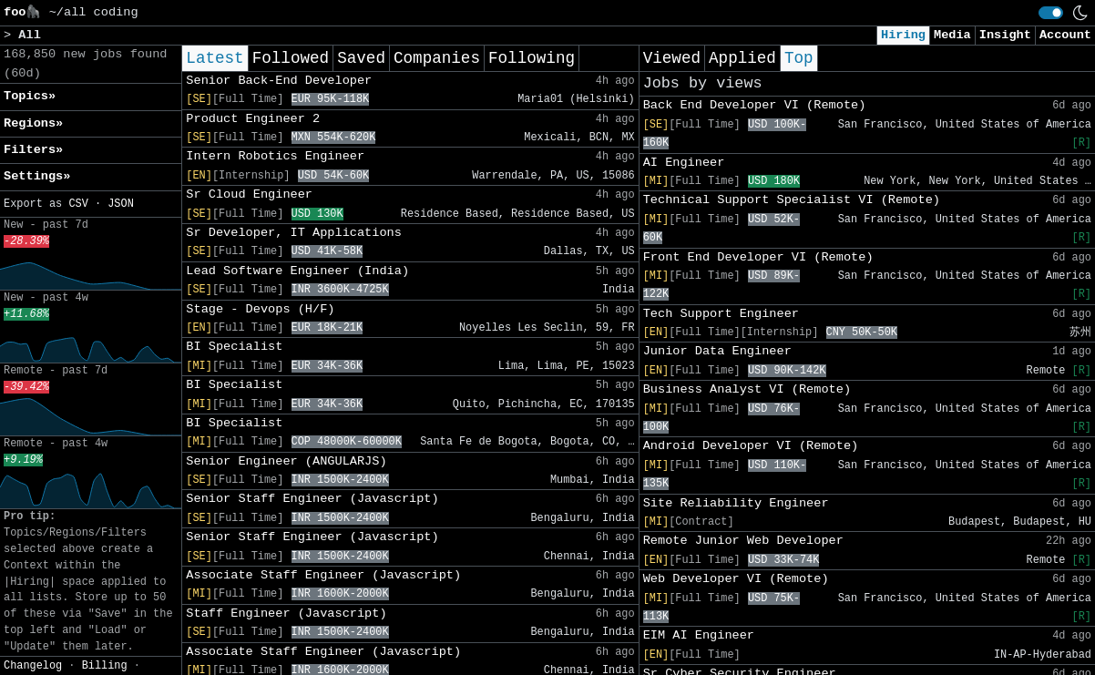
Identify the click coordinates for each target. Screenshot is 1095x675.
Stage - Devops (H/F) (260, 309)
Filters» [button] (33, 150)
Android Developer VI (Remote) (751, 446)
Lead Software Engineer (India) (297, 271)
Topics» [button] (30, 96)
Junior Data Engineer (717, 351)
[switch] (1051, 12)
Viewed (672, 58)
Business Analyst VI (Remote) (747, 389)
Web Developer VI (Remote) (736, 579)
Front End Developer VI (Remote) (758, 257)
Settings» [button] (37, 176)
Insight (1005, 35)
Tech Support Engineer (721, 314)
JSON (120, 204)
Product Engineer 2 (253, 119)
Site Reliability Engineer (736, 503)
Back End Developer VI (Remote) (754, 105)
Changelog (33, 666)
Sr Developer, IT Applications (294, 233)
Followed (290, 58)
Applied (742, 58)
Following (531, 58)
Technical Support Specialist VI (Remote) (791, 200)
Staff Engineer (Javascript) (286, 613)
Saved (361, 58)
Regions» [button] (33, 123)
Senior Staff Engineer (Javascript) (312, 499)
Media (952, 35)
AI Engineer (684, 162)
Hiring (903, 35)
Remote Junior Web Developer (743, 540)
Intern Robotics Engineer (275, 156)
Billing (105, 666)
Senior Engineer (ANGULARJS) (286, 461)
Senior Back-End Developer (279, 80)
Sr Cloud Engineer (249, 194)
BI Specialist (234, 346)
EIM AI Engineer (698, 635)
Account (1065, 35)
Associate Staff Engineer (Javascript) (323, 575)
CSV (77, 204)
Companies (437, 58)
